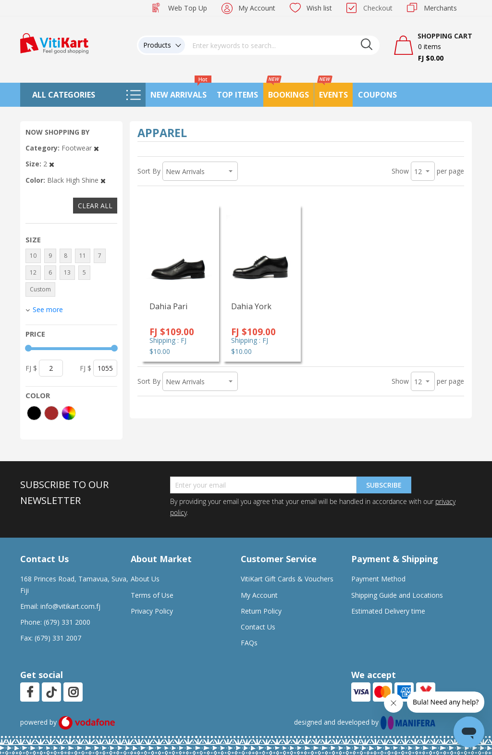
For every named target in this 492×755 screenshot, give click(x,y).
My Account (256, 8)
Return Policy (261, 611)
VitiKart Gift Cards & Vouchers (287, 578)
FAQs (249, 642)
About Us (145, 578)
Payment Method (378, 578)
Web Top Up (187, 8)
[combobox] (282, 45)
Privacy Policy (152, 611)
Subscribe (384, 485)
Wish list (319, 8)
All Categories (63, 94)
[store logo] (54, 42)
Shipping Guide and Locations (397, 595)
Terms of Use (152, 595)
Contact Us (258, 626)
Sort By (148, 171)
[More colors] (68, 413)
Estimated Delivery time (388, 611)
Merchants (440, 8)
